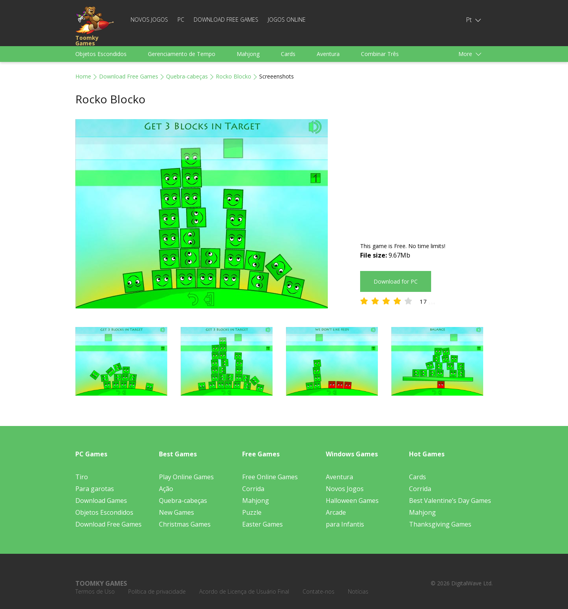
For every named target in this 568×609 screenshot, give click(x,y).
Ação (166, 488)
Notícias (358, 591)
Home (83, 76)
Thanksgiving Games (440, 524)
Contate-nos (318, 591)
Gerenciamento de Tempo (181, 54)
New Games (176, 512)
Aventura (328, 54)
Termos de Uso (95, 591)
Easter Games (262, 524)
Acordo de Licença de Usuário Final (244, 591)
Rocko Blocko (233, 76)
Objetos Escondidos (101, 54)
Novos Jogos (149, 19)
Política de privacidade (157, 591)
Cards (288, 54)
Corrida (253, 488)
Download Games (101, 500)
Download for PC (396, 281)
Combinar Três (380, 54)
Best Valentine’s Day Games (450, 500)
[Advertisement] (426, 174)
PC (181, 19)
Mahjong (248, 54)
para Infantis (345, 524)
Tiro (81, 477)
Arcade (336, 512)
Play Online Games (186, 477)
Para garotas (94, 488)
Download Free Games (226, 19)
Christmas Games (185, 524)
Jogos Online (287, 19)
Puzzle (252, 512)
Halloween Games (352, 500)
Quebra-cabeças (187, 76)
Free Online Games (270, 477)
